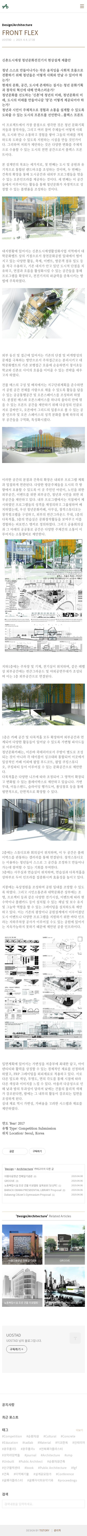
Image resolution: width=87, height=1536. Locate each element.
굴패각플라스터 (13, 1480)
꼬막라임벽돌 (12, 1455)
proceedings (68, 1480)
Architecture (25, 1169)
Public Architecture (53, 1468)
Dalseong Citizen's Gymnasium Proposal (27, 1194)
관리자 (57, 1530)
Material (45, 1442)
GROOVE (9, 1180)
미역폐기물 (22, 1474)
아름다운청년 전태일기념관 (18, 1176)
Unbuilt (9, 1461)
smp (69, 1455)
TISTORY (44, 1530)
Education (11, 1442)
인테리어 (79, 1442)
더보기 (79, 1430)
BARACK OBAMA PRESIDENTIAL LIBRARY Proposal (32, 1190)
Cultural (50, 1436)
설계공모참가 (43, 1474)
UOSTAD (13, 1334)
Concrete (68, 1436)
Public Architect (31, 1461)
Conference (66, 1474)
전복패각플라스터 (52, 1449)
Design (9, 1169)
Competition (13, 1436)
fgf (75, 1468)
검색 (81, 1504)
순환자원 (33, 1436)
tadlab (28, 1442)
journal (31, 1455)
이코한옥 (62, 1442)
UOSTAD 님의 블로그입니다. (24, 1340)
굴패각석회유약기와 (41, 1480)
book (30, 1468)
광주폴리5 (10, 1449)
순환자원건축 (57, 1461)
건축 (6, 1474)
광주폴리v (28, 1449)
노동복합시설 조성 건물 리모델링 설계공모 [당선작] (30, 1185)
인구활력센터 (12, 1468)
